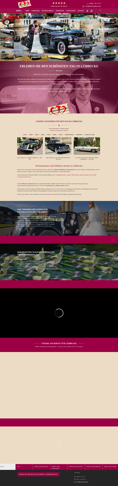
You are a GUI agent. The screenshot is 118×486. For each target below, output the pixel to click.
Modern (79, 134)
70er (60, 134)
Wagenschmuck (48, 10)
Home (27, 10)
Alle (25, 134)
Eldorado (76, 175)
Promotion (60, 10)
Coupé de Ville (70, 175)
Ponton (91, 175)
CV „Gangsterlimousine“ (60, 175)
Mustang (86, 175)
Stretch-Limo (90, 134)
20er (31, 134)
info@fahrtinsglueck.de (93, 6)
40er (42, 134)
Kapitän (81, 175)
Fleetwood (21, 177)
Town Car (28, 177)
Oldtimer (52, 259)
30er (37, 134)
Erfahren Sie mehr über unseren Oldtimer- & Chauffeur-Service (38, 474)
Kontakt (81, 10)
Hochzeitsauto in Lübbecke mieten (55, 185)
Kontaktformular (50, 194)
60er (54, 134)
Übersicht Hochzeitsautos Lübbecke (59, 130)
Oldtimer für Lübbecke (27, 183)
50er (48, 134)
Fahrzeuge (36, 10)
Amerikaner (69, 134)
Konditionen (70, 10)
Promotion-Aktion (59, 189)
